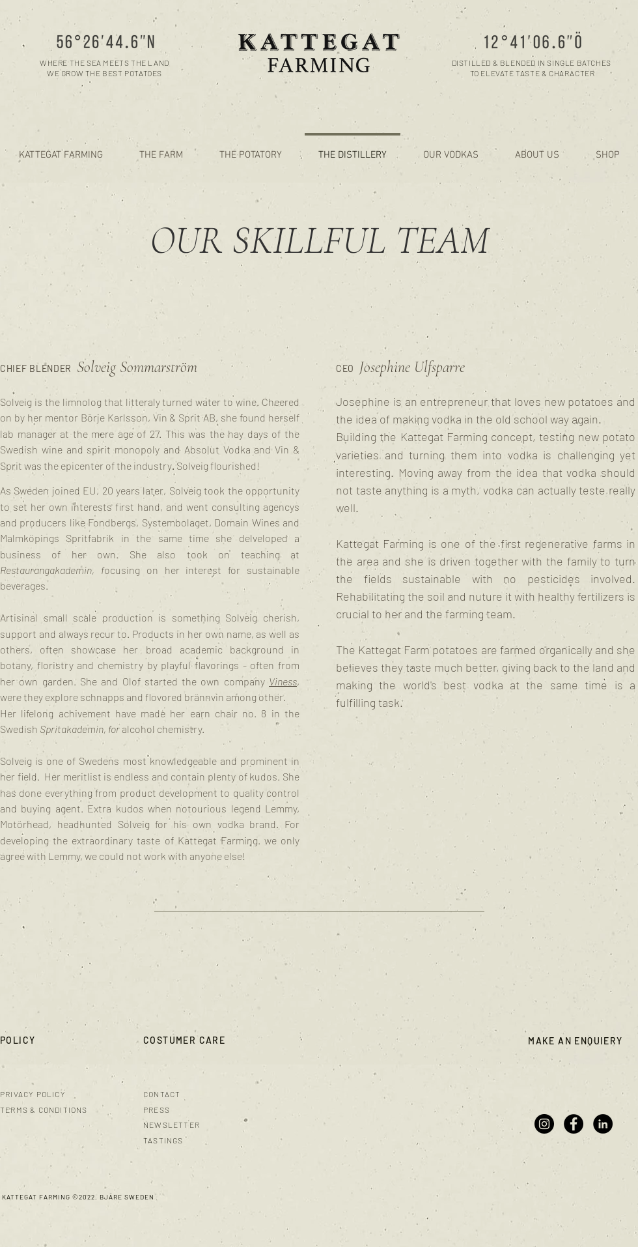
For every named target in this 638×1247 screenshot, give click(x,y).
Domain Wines (246, 522)
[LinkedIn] (603, 1124)
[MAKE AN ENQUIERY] (577, 1041)
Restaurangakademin (46, 570)
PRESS (156, 1109)
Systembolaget (175, 522)
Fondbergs (112, 522)
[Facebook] (573, 1124)
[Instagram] (544, 1124)
